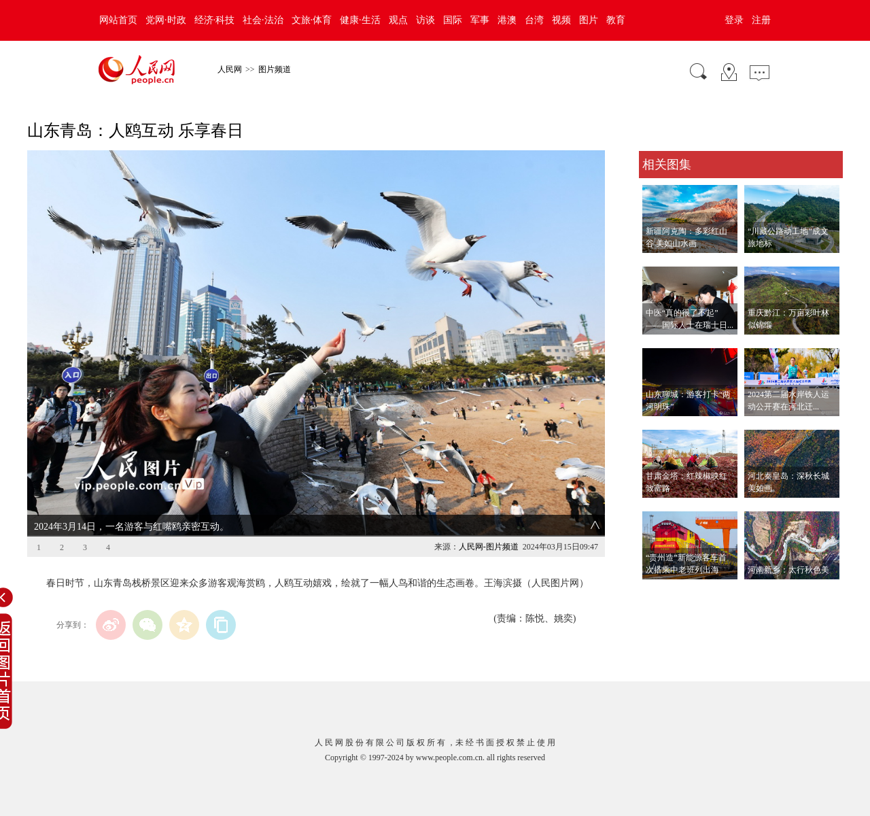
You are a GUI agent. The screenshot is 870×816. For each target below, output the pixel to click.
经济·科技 (214, 20)
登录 (734, 20)
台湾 (534, 20)
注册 (761, 20)
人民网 (230, 69)
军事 (479, 20)
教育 (615, 20)
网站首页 (118, 20)
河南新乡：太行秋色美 (788, 570)
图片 (588, 20)
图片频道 (274, 69)
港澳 (507, 20)
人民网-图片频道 (489, 546)
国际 (452, 20)
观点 (398, 20)
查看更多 (658, 593)
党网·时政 (165, 20)
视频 (561, 20)
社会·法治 (263, 20)
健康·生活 (360, 20)
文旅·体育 (312, 20)
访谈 (425, 20)
